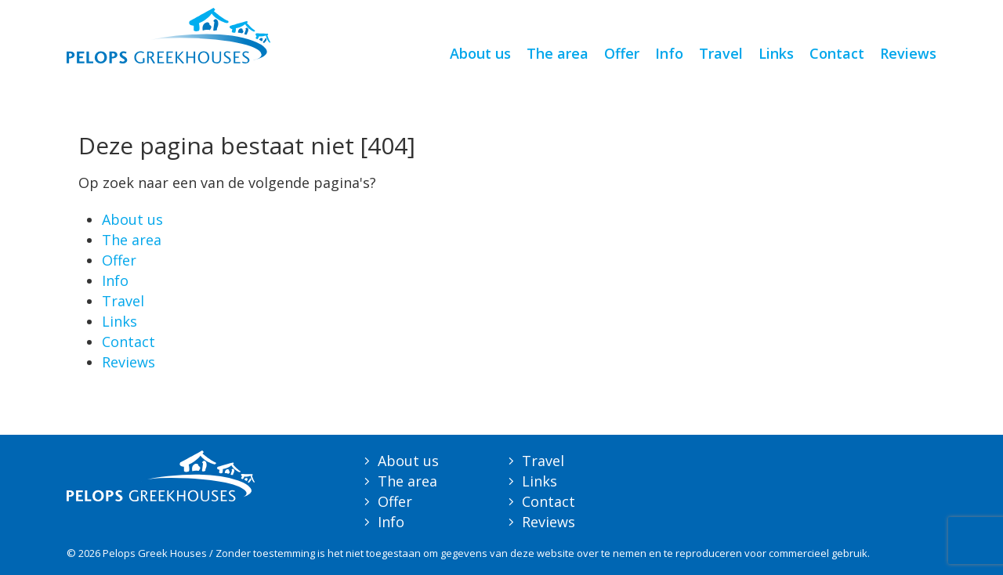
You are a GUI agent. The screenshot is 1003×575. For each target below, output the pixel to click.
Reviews (908, 53)
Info (669, 53)
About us (480, 53)
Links (776, 53)
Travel (721, 53)
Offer (621, 53)
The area (557, 53)
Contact (836, 53)
